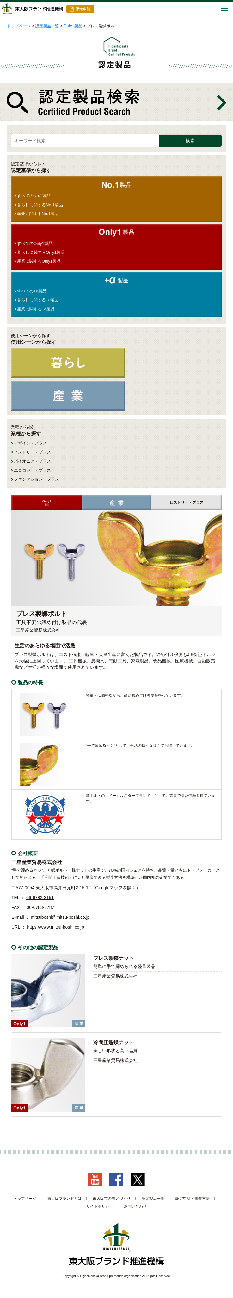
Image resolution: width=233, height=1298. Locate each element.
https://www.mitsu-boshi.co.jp (55, 927)
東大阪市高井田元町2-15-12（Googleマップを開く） (88, 887)
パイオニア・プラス (32, 461)
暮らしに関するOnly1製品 (41, 252)
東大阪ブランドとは (64, 1198)
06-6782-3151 (40, 897)
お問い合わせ (135, 1206)
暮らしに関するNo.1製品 (40, 204)
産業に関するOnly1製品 (39, 261)
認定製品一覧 (153, 1198)
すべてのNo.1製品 (33, 195)
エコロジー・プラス (32, 470)
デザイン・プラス (30, 443)
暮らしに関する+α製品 (38, 299)
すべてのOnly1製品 (34, 243)
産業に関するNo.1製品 (37, 213)
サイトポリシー (99, 1206)
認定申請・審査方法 (192, 1198)
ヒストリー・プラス (32, 452)
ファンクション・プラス (36, 479)
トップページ (25, 1198)
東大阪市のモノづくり (112, 1198)
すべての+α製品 (31, 291)
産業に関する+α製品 (36, 309)
